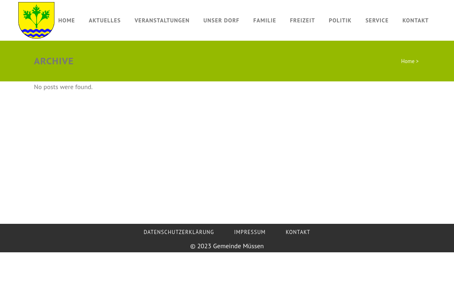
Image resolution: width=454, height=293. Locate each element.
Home (408, 61)
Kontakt (298, 232)
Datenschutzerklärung (179, 232)
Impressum (250, 232)
